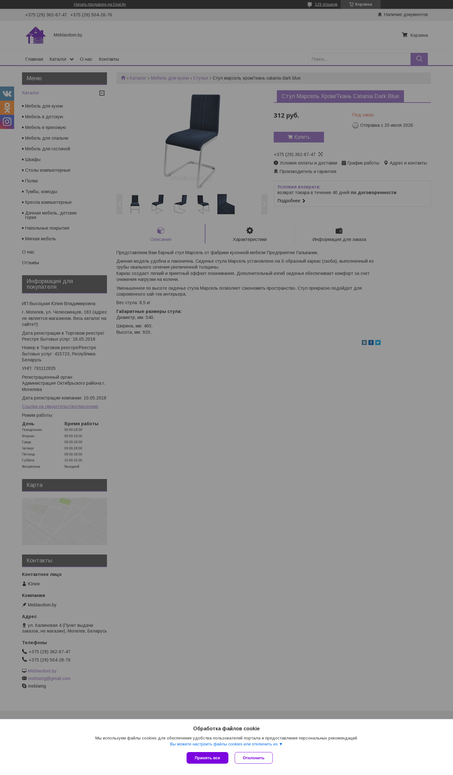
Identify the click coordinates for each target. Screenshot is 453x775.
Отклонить (254, 757)
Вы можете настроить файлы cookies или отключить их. (224, 744)
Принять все (207, 757)
